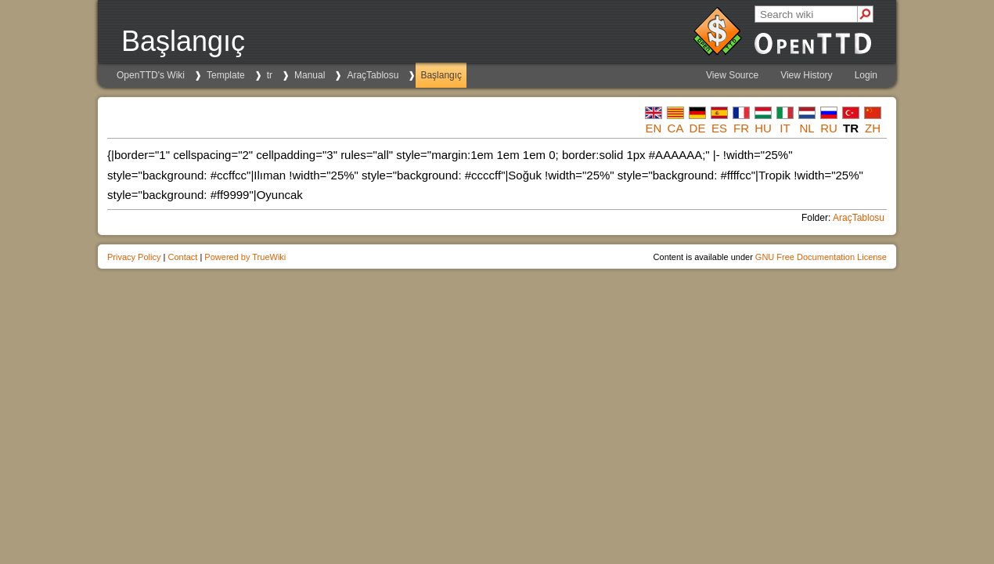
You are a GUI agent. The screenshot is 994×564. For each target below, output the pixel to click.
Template (226, 75)
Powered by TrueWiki (245, 257)
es (719, 128)
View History (806, 75)
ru (828, 128)
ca (676, 128)
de (698, 128)
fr (741, 128)
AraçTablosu (372, 75)
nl (806, 128)
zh (873, 128)
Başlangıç (441, 75)
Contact (182, 257)
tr (269, 75)
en (654, 128)
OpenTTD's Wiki (151, 75)
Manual (309, 75)
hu (763, 128)
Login (866, 75)
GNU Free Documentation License (821, 257)
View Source (732, 75)
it (785, 128)
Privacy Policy (133, 257)
